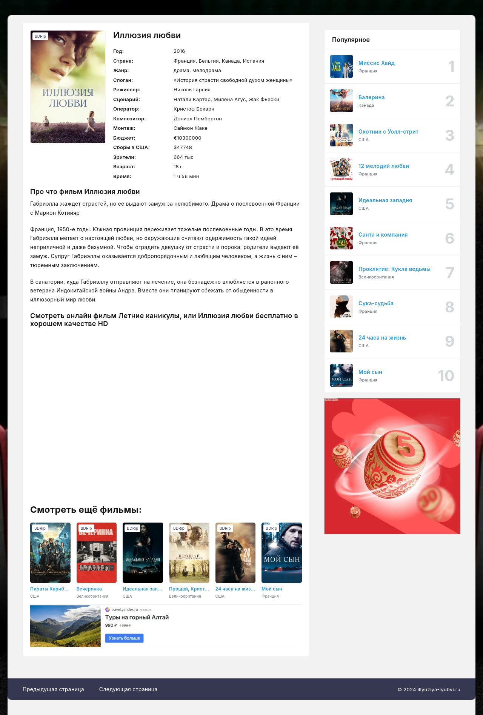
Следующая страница (128, 689)
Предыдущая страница (53, 689)
